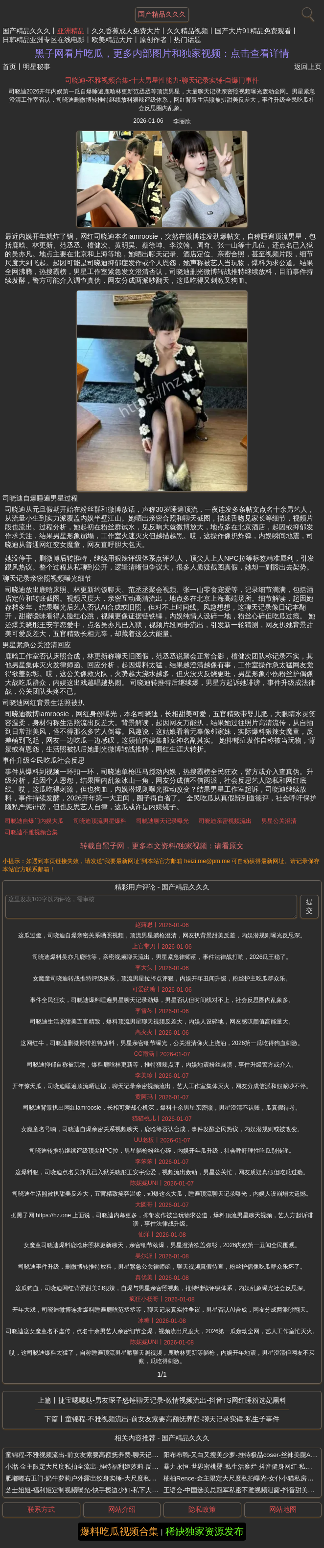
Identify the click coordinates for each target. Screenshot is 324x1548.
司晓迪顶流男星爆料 (99, 821)
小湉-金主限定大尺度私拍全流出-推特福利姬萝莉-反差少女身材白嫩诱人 (107, 1466)
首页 (9, 66)
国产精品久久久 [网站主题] (162, 14)
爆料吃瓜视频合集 (119, 1531)
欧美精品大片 (112, 40)
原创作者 (153, 40)
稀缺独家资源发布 (204, 1531)
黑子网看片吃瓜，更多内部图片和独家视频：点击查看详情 (162, 53)
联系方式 (41, 1509)
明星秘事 (36, 66)
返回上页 (308, 66)
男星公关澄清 (279, 821)
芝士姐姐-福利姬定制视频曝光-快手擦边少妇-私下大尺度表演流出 (97, 1490)
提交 (309, 906)
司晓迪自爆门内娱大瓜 (34, 821)
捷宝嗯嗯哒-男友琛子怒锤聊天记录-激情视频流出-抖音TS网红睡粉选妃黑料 (172, 1400)
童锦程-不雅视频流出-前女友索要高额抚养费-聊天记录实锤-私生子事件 (172, 1419)
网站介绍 (122, 1509)
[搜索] (307, 12)
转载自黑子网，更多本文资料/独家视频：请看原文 (162, 846)
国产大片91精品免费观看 (253, 31)
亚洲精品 (71, 31)
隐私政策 (202, 1509)
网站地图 (283, 1509)
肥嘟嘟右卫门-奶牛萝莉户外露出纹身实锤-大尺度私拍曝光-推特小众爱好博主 (113, 1478)
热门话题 (187, 40)
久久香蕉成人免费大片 (126, 31)
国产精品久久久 (26, 31)
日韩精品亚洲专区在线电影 (43, 40)
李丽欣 (182, 121)
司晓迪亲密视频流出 (225, 821)
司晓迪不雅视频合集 (31, 832)
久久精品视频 (187, 31)
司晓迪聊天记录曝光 (162, 821)
